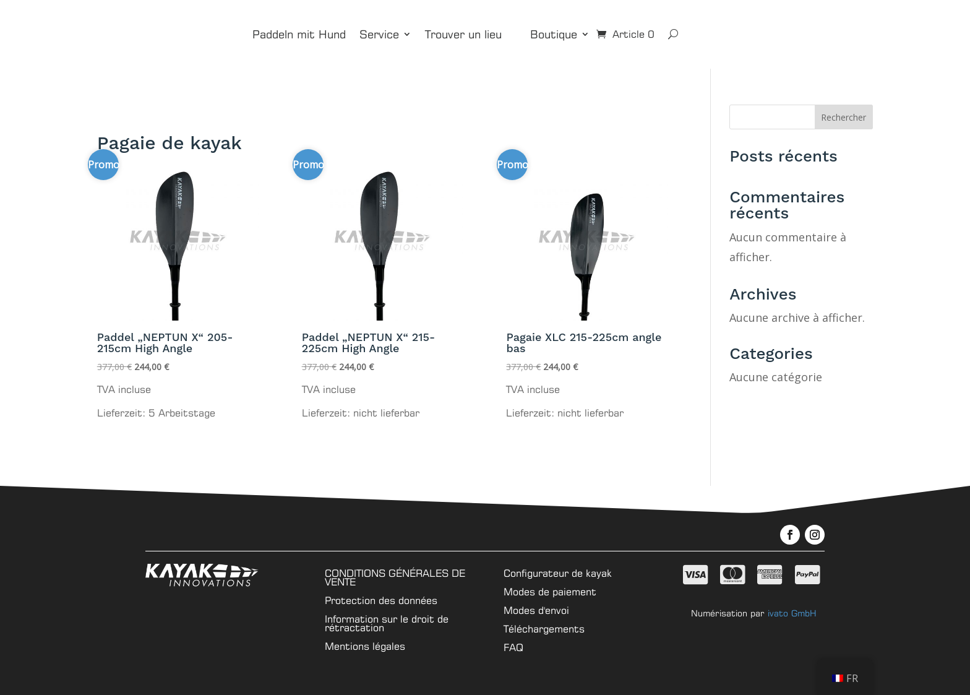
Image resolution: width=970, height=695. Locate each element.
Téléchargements (544, 628)
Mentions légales (365, 645)
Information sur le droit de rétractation (387, 622)
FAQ (513, 646)
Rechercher (843, 117)
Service (379, 34)
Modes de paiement (550, 590)
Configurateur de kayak (558, 572)
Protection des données (381, 599)
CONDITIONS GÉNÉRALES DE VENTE (395, 576)
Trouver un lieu (463, 34)
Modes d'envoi (536, 609)
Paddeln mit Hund (299, 34)
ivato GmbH (792, 613)
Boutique (553, 34)
